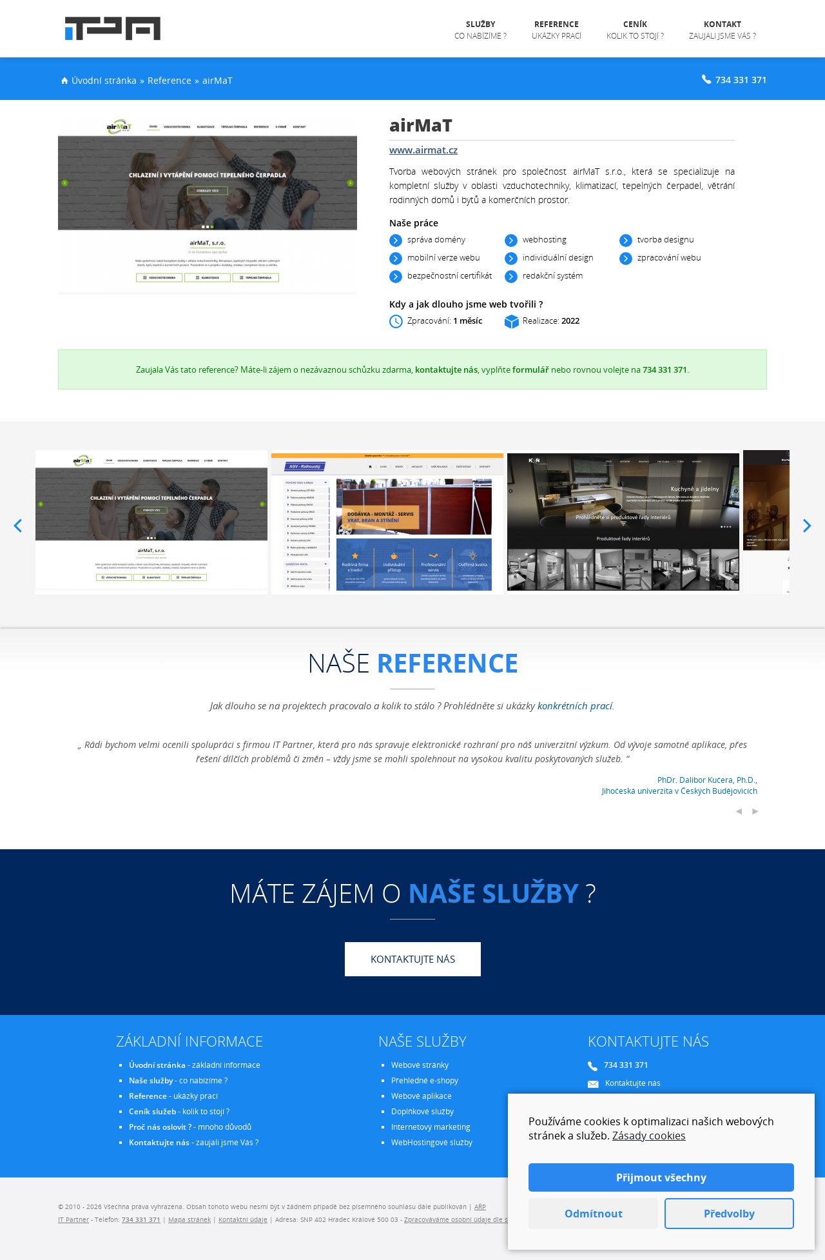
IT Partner (73, 1219)
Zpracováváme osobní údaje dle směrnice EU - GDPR (485, 1219)
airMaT (217, 80)
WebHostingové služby (431, 1142)
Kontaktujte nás (413, 958)
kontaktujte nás (446, 369)
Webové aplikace (421, 1095)
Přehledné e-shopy (424, 1080)
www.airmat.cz (423, 149)
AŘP (480, 1206)
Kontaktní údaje (242, 1219)
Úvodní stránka (104, 80)
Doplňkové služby (422, 1111)
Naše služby (151, 1080)
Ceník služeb (152, 1111)
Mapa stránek (189, 1219)
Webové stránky (420, 1064)
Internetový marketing (431, 1126)
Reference (169, 80)
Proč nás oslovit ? (160, 1126)
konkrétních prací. (576, 705)
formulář (530, 369)
